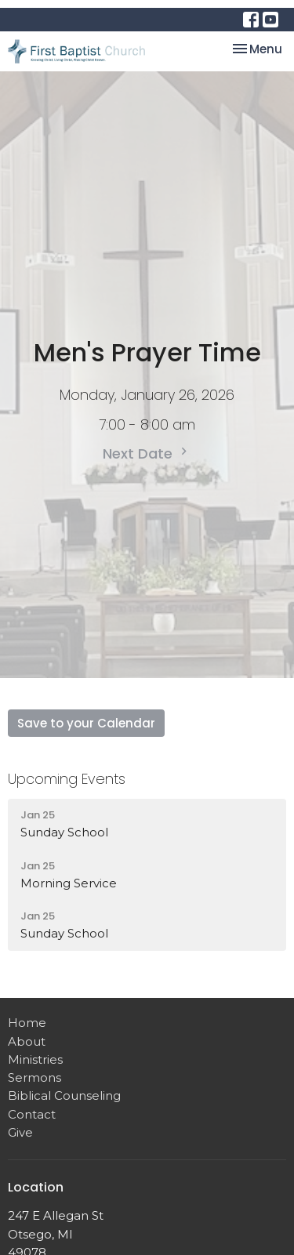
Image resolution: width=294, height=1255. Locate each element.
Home (27, 1022)
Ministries (35, 1059)
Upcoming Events (66, 779)
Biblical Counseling (64, 1095)
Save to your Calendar (86, 723)
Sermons (34, 1077)
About (26, 1041)
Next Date (147, 453)
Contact (32, 1114)
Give (20, 1132)
